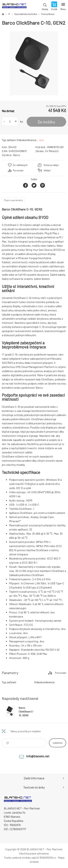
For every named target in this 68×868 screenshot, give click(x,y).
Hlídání (47, 170)
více (41, 140)
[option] (34, 63)
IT (9, 14)
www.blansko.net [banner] (14, 6)
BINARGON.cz (48, 857)
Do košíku (46, 121)
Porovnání (18, 170)
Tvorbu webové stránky (17, 857)
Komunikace (47, 14)
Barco (16, 155)
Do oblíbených (20, 165)
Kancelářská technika (26, 14)
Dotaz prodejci (51, 165)
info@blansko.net (38, 756)
